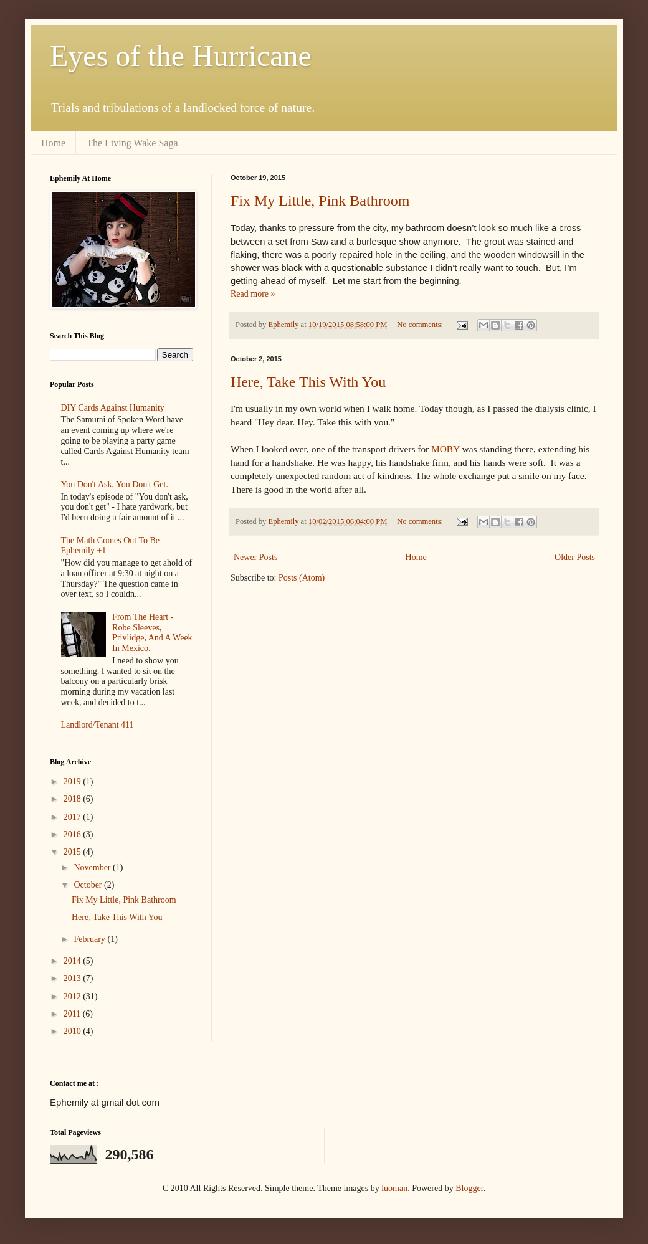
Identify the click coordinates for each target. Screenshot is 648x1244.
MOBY (446, 449)
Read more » (253, 293)
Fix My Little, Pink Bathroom (320, 200)
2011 (73, 1013)
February (90, 939)
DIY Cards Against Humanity (112, 407)
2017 (73, 817)
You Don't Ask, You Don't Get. (114, 484)
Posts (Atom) (302, 577)
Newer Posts (255, 557)
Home (53, 143)
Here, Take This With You (308, 382)
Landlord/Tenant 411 (97, 724)
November (93, 867)
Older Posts (575, 557)
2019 (73, 781)
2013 (73, 978)
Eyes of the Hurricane (181, 55)
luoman (394, 1188)
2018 (73, 799)
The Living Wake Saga (132, 143)
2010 (73, 1031)
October (89, 885)
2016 (73, 834)
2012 (73, 996)
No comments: (421, 324)
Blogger (469, 1188)
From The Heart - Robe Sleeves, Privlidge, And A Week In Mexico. (152, 632)
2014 (73, 961)
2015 (73, 852)
